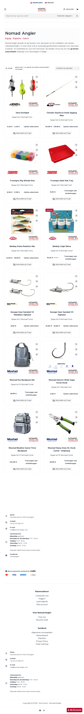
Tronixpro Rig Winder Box (22, 181)
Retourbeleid (42, 635)
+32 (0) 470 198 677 (17, 523)
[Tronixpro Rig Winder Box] (22, 159)
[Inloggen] (68, 9)
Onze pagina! (14, 556)
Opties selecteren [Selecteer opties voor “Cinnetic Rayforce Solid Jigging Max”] (70, 127)
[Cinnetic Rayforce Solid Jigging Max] (62, 91)
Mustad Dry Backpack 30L (22, 380)
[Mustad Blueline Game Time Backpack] (22, 426)
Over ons (42, 617)
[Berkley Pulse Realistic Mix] (22, 225)
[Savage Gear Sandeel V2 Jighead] (62, 291)
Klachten (42, 638)
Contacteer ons (42, 596)
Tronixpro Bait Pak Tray (61, 181)
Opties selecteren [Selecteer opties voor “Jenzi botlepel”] (31, 127)
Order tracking (42, 644)
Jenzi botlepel (22, 113)
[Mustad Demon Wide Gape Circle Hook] (62, 359)
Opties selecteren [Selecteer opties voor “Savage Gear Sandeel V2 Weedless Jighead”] (31, 326)
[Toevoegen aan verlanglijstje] (36, 77)
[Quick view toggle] (36, 87)
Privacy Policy (42, 641)
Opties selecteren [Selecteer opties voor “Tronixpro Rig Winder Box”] (31, 192)
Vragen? (42, 599)
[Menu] (5, 9)
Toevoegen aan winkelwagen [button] (70, 192)
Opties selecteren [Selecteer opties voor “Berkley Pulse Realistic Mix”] (31, 258)
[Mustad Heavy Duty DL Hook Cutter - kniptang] (62, 426)
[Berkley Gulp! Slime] (62, 225)
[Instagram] (44, 710)
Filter (9, 68)
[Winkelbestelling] (67, 68)
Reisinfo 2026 (42, 620)
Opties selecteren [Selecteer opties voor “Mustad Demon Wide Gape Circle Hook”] (70, 394)
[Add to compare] (36, 82)
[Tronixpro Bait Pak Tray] (62, 159)
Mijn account (42, 604)
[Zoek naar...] (29, 16)
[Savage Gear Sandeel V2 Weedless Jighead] (22, 291)
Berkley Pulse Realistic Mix (22, 246)
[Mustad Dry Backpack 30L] (22, 359)
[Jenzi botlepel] (22, 91)
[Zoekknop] (77, 16)
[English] (49, 3)
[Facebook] (40, 710)
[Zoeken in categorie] (64, 16)
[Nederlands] (36, 3)
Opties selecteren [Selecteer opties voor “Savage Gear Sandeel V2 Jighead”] (70, 326)
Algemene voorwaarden (42, 632)
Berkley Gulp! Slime (62, 246)
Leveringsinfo (42, 602)
